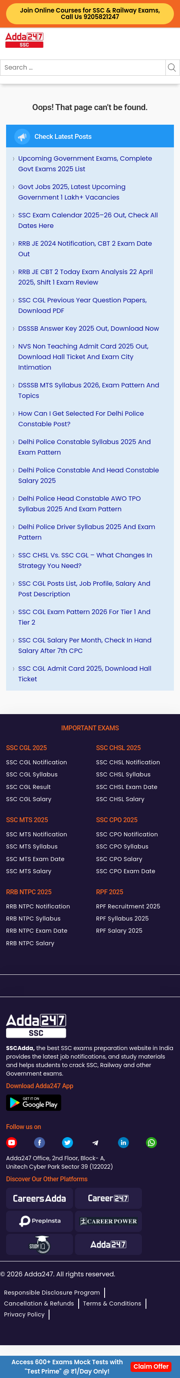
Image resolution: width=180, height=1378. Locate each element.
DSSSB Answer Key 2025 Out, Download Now (88, 328)
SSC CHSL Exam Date (127, 787)
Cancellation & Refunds (39, 1303)
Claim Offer (151, 1366)
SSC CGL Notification (36, 762)
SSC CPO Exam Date (125, 871)
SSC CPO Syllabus (122, 846)
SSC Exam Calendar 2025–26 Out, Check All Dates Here (88, 220)
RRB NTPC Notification (38, 906)
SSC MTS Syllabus (32, 846)
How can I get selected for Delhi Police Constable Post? (81, 419)
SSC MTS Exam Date (35, 859)
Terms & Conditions (112, 1303)
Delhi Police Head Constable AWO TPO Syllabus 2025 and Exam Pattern (79, 504)
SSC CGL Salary (28, 799)
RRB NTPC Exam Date (37, 931)
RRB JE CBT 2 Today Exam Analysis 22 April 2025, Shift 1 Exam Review (85, 277)
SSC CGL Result (28, 787)
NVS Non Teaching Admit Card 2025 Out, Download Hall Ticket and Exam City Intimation (83, 357)
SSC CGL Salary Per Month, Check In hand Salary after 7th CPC (85, 645)
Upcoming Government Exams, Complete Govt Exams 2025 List (85, 164)
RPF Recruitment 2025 (128, 906)
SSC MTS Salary (28, 871)
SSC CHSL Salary (120, 799)
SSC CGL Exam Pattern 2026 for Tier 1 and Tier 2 (84, 617)
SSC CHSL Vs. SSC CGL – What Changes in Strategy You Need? (85, 560)
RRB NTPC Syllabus (33, 918)
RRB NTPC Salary (30, 943)
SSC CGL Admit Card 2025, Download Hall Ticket (84, 674)
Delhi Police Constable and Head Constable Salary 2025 (88, 475)
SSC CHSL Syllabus (123, 774)
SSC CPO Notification (127, 834)
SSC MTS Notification (36, 834)
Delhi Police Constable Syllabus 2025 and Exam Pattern (84, 447)
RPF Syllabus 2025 (122, 918)
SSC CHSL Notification (128, 762)
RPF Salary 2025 (119, 931)
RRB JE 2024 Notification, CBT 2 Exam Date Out (85, 249)
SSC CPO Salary (119, 859)
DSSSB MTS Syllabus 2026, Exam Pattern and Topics (88, 390)
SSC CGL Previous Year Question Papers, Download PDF (82, 305)
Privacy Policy (24, 1314)
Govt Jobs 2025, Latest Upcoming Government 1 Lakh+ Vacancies (72, 192)
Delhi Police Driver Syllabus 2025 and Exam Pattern (86, 532)
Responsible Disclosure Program (52, 1293)
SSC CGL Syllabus (32, 774)
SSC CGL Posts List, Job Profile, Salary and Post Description (84, 589)
